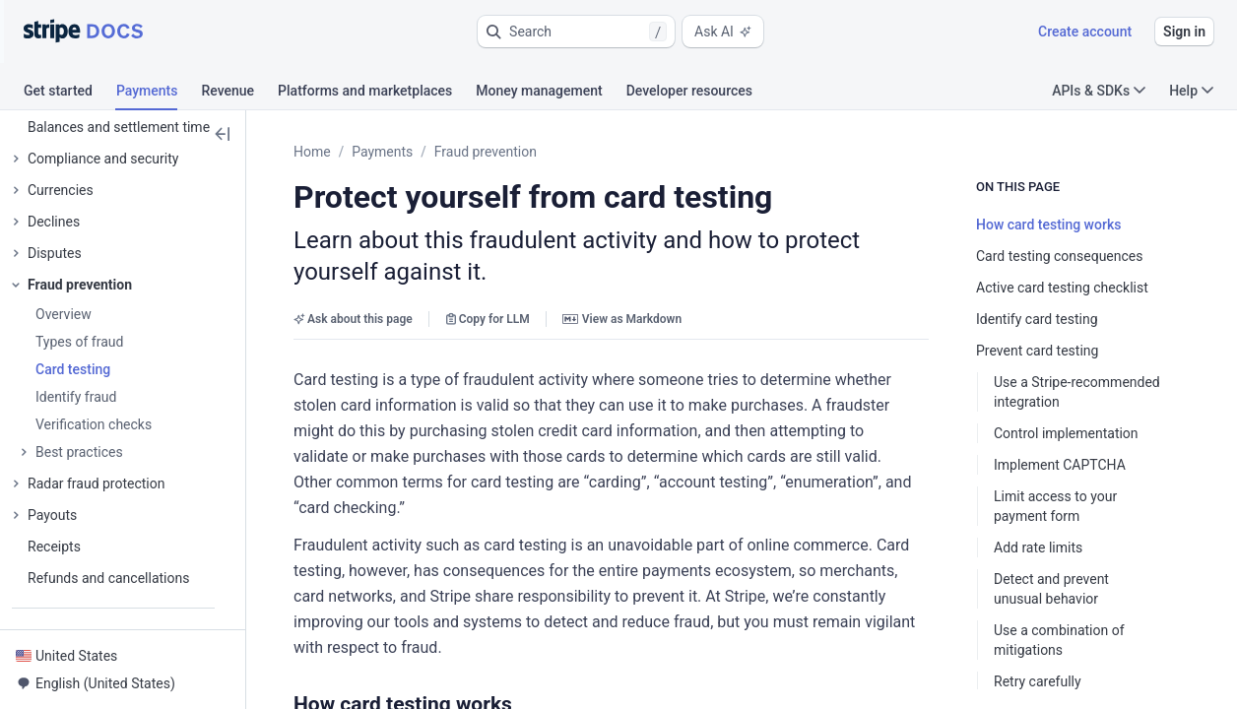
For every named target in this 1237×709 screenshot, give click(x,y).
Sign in (1184, 31)
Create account (1085, 31)
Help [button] (1191, 90)
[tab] (70, 93)
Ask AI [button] (722, 31)
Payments (382, 152)
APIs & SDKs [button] (1098, 90)
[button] (576, 31)
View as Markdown (622, 319)
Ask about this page (353, 319)
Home (312, 152)
